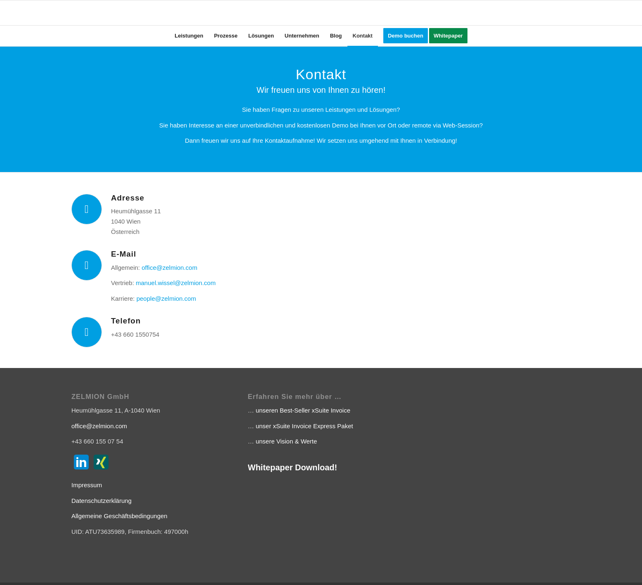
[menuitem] (188, 36)
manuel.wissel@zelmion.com (176, 282)
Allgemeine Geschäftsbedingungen (119, 515)
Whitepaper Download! (293, 467)
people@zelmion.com (166, 298)
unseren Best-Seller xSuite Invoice (303, 410)
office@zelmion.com (169, 267)
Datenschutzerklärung (101, 500)
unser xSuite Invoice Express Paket (304, 425)
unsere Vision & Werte (286, 441)
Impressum (86, 484)
